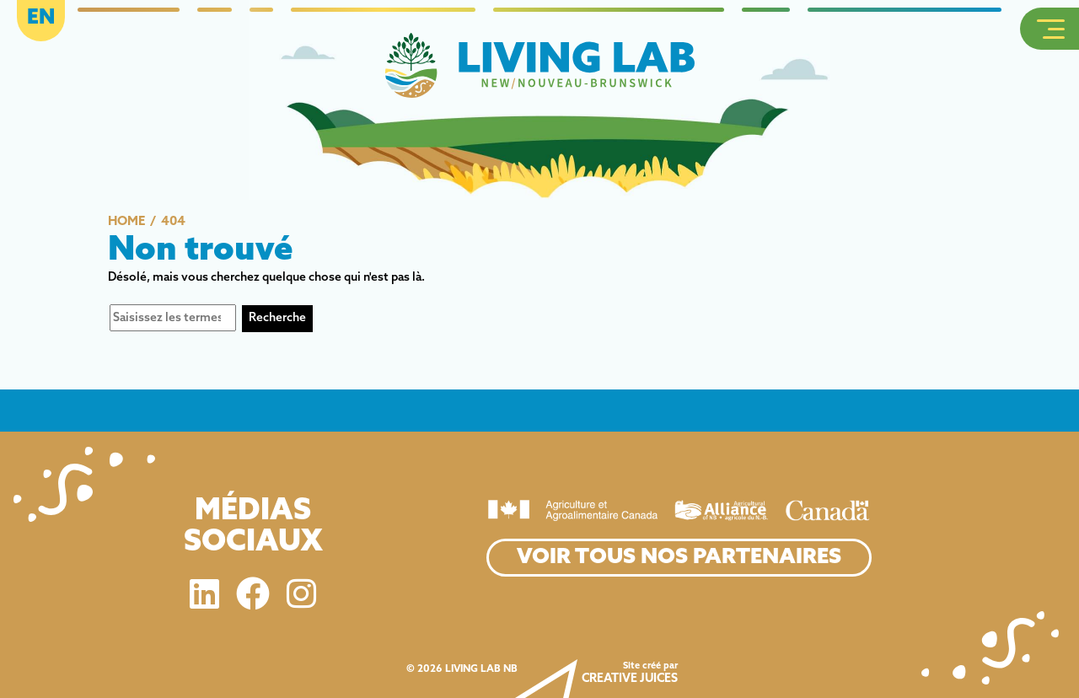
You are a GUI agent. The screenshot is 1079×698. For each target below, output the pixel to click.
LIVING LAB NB (481, 669)
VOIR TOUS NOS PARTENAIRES (679, 557)
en (41, 18)
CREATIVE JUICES (630, 679)
